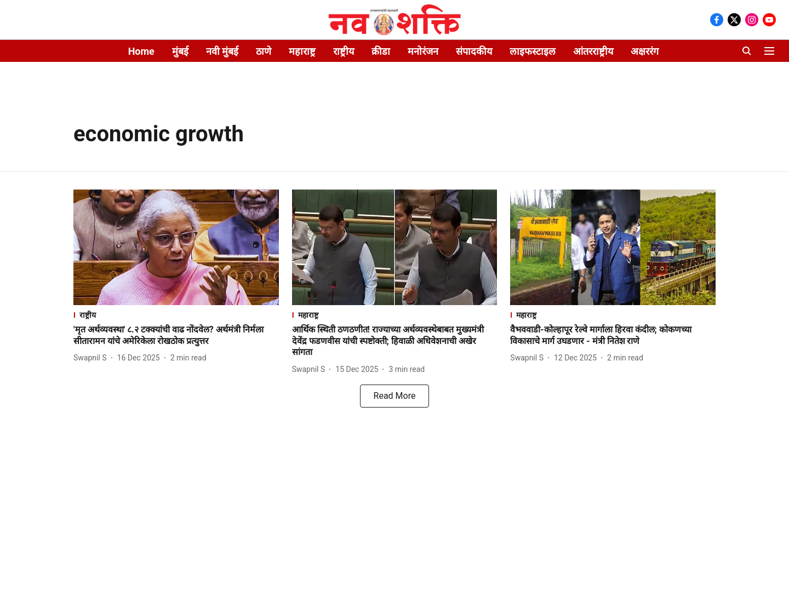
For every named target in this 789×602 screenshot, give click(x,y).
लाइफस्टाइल (533, 51)
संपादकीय (474, 51)
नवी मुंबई (222, 51)
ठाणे (263, 51)
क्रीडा (380, 51)
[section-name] (176, 314)
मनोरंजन (423, 51)
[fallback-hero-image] (176, 247)
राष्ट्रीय (343, 51)
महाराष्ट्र (302, 51)
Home (141, 51)
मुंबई (180, 51)
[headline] (176, 335)
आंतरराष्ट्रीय (593, 51)
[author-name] (92, 358)
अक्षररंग (645, 51)
